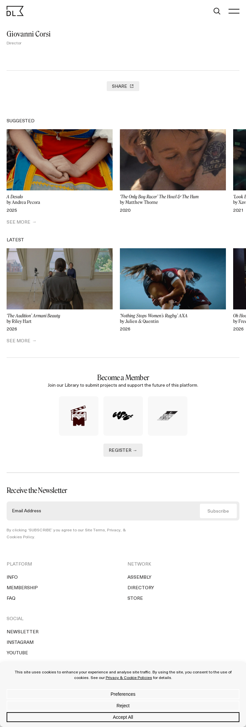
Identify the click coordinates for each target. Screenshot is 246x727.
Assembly (139, 577)
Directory (140, 588)
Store (135, 598)
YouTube (17, 653)
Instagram (20, 642)
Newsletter (23, 632)
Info (12, 577)
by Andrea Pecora (60, 199)
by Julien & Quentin (173, 318)
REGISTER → (123, 450)
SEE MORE (18, 222)
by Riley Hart (60, 318)
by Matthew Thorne (173, 199)
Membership (22, 588)
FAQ (11, 598)
